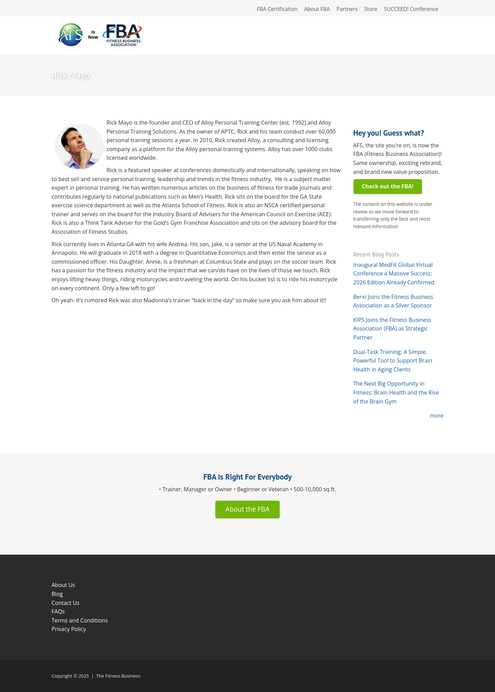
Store (370, 9)
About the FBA (248, 509)
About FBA (317, 9)
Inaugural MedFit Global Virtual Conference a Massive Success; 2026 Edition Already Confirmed (393, 273)
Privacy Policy (69, 629)
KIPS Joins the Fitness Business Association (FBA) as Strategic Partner (392, 328)
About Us (63, 585)
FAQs (58, 611)
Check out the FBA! (388, 186)
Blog (57, 594)
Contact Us (65, 603)
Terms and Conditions (80, 620)
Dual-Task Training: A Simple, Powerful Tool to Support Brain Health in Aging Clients (392, 360)
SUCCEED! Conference (411, 9)
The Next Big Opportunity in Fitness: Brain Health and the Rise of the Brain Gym (396, 392)
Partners (347, 9)
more (436, 415)
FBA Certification (277, 9)
